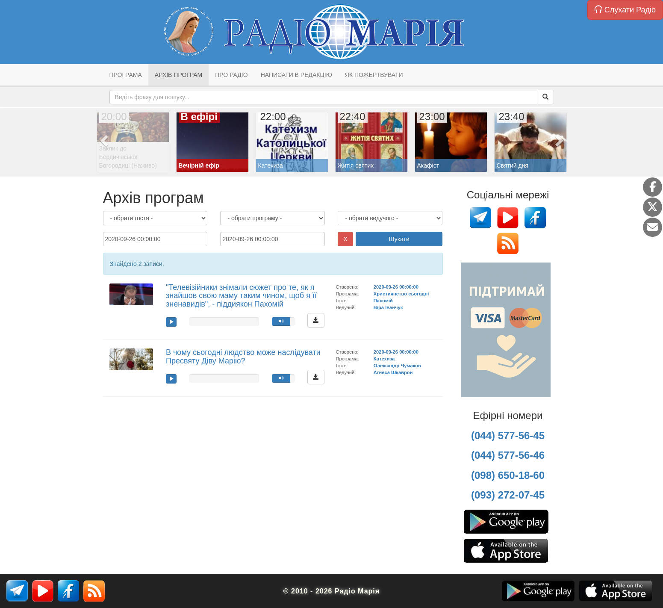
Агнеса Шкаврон (393, 372)
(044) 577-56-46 (508, 455)
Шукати (399, 239)
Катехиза (384, 358)
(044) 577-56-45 (508, 435)
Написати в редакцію (296, 74)
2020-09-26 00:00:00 (396, 286)
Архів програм (178, 74)
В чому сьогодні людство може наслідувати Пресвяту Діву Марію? (243, 356)
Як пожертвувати (374, 74)
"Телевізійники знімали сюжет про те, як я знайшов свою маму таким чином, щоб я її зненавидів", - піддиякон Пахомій (241, 296)
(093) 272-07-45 (508, 495)
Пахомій (383, 300)
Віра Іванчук (388, 307)
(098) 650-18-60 (508, 475)
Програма (125, 74)
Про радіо (231, 74)
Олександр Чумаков (397, 365)
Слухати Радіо (625, 9)
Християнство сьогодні (401, 293)
